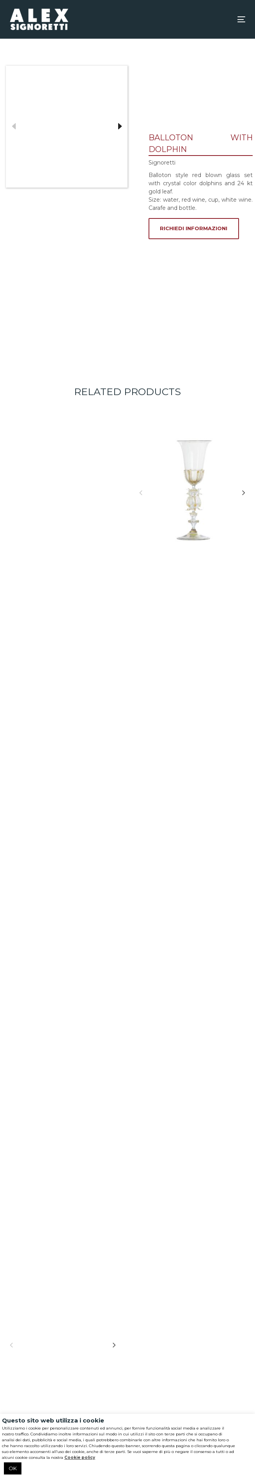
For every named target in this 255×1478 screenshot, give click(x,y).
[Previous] (140, 492)
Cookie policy (79, 1457)
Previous (13, 126)
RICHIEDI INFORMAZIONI (193, 228)
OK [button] (13, 1468)
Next (120, 126)
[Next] (243, 492)
